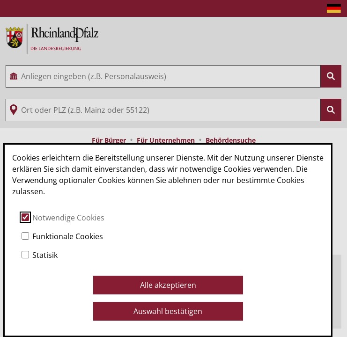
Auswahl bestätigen (167, 311)
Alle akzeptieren (168, 285)
